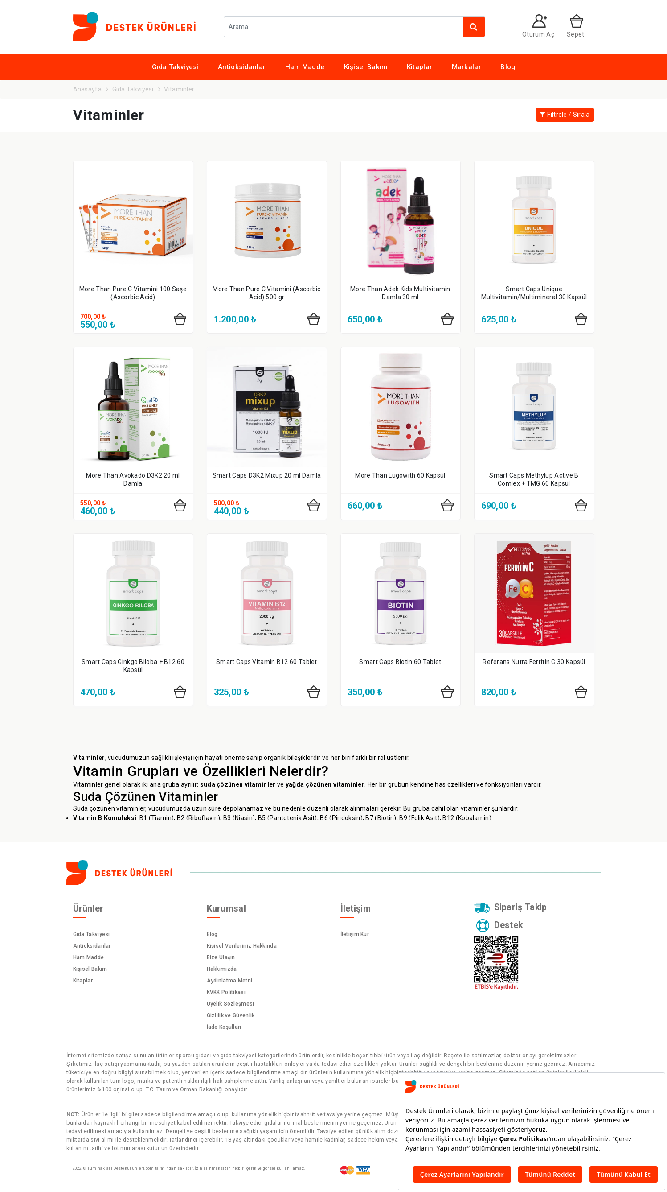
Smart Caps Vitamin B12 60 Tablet (266, 661)
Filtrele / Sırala (564, 115)
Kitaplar (419, 67)
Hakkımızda (222, 969)
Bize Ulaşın (221, 957)
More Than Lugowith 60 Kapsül (400, 475)
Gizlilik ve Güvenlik (231, 1015)
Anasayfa (87, 89)
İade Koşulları (224, 1027)
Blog (507, 67)
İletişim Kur (354, 934)
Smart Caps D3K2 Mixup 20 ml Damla (267, 475)
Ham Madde (305, 67)
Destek (500, 926)
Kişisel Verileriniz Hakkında (242, 946)
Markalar (466, 67)
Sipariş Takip (511, 907)
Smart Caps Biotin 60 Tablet (400, 661)
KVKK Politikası (226, 992)
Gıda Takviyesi (175, 67)
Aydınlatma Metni (230, 981)
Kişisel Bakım (366, 67)
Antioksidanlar (242, 67)
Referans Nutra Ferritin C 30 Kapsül (534, 661)
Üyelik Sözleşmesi (230, 1004)
